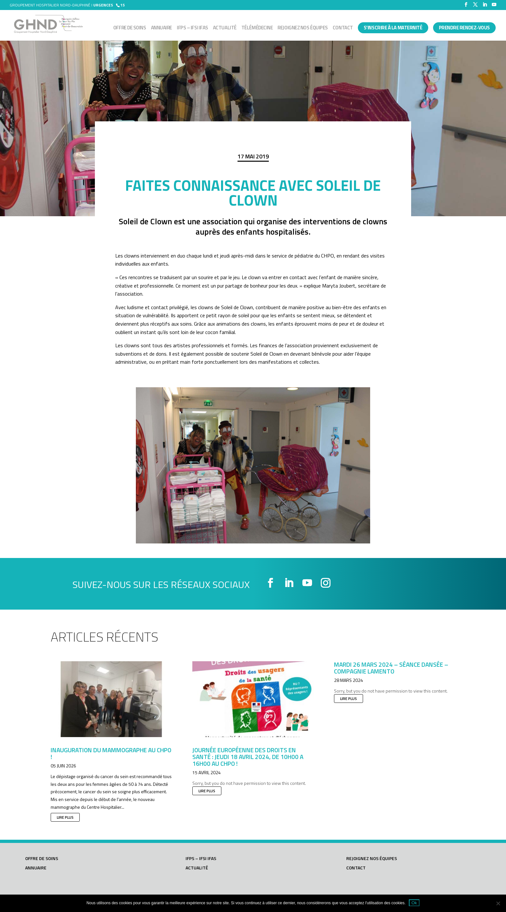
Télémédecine (257, 28)
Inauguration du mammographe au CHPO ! (111, 753)
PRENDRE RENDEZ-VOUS (464, 27)
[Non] (498, 903)
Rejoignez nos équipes (303, 28)
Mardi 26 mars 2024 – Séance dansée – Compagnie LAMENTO (391, 668)
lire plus (65, 817)
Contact (343, 28)
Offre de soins (129, 28)
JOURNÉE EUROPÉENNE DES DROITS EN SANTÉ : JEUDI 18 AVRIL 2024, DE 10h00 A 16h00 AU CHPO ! (247, 756)
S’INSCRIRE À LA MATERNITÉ (393, 27)
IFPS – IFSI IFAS (192, 28)
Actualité (225, 28)
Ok (414, 902)
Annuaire (161, 28)
